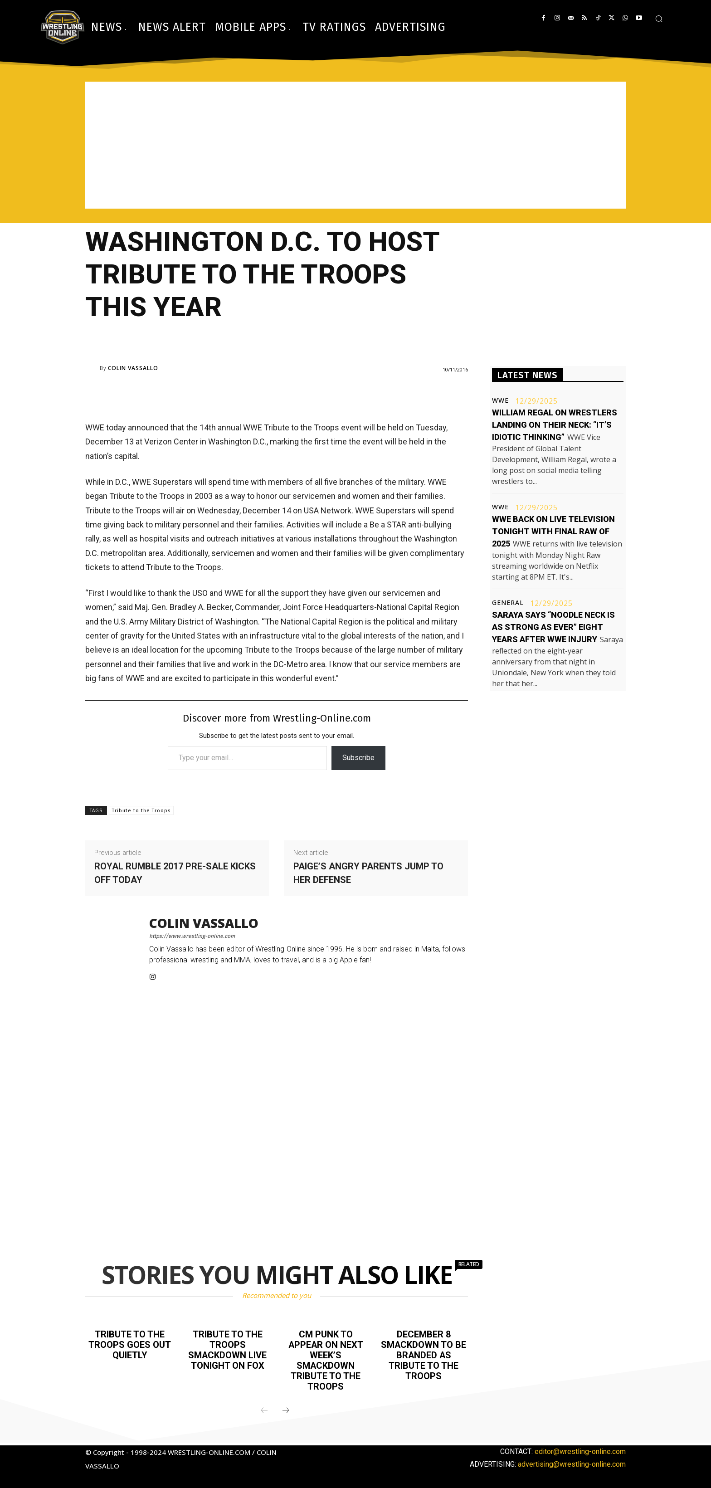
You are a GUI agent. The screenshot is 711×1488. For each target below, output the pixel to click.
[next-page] (286, 1408)
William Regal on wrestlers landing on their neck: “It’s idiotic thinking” (554, 425)
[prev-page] (264, 1408)
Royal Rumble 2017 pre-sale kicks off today (175, 873)
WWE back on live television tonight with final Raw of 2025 (553, 531)
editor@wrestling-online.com (580, 1448)
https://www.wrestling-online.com (192, 936)
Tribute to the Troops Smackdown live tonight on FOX (227, 1349)
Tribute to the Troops (141, 811)
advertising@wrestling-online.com (572, 1461)
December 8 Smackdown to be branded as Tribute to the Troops (424, 1354)
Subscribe (358, 757)
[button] (659, 18)
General (508, 603)
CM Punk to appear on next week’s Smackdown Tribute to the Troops (326, 1359)
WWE (500, 400)
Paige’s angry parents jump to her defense (368, 873)
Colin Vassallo (133, 368)
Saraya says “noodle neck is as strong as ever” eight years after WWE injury (553, 627)
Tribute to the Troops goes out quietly (129, 1344)
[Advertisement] (355, 145)
